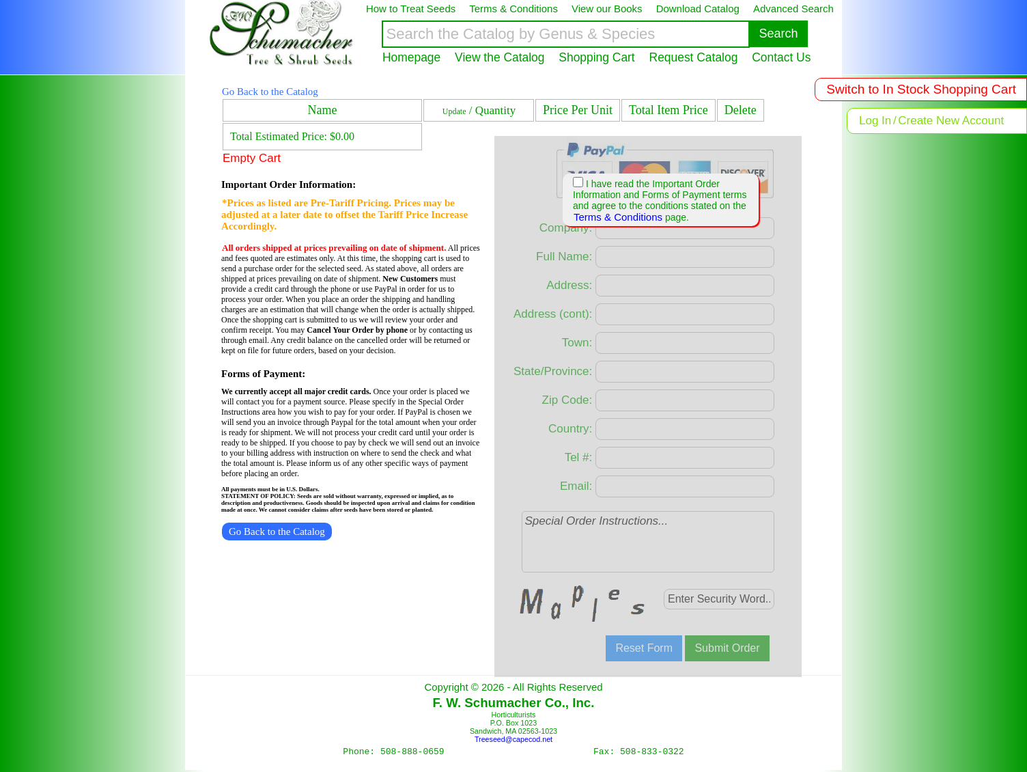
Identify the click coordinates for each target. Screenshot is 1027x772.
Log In (875, 120)
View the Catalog (499, 57)
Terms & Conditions (618, 217)
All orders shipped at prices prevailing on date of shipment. (334, 248)
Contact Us (781, 57)
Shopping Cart (596, 57)
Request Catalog (693, 57)
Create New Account (951, 120)
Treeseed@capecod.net (513, 739)
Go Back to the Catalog (270, 91)
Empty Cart (252, 158)
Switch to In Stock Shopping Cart (921, 89)
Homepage (411, 57)
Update (454, 111)
